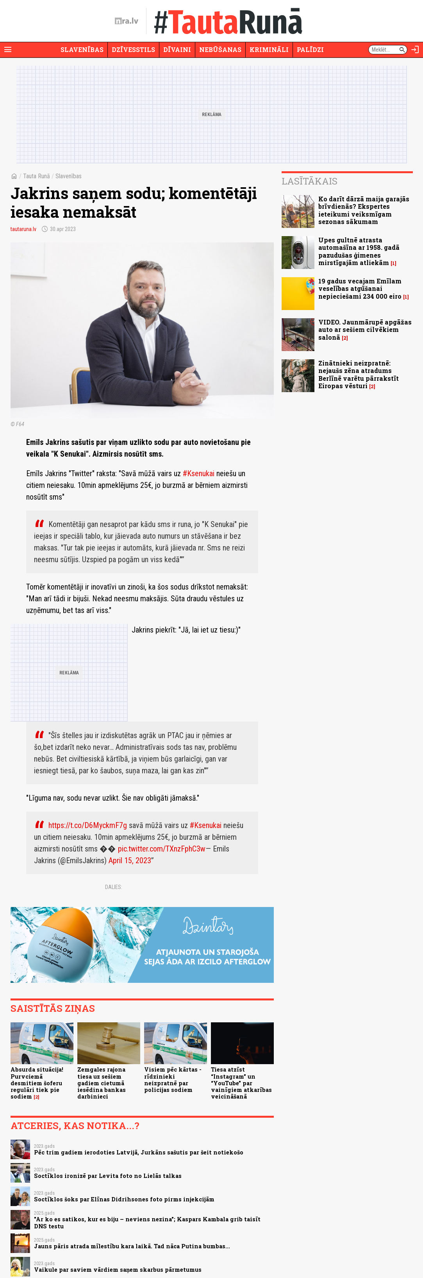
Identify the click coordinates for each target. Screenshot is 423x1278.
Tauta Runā (36, 176)
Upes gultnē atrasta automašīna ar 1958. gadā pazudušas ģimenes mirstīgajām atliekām (359, 251)
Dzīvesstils (133, 49)
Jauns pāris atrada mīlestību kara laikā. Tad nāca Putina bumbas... (132, 1246)
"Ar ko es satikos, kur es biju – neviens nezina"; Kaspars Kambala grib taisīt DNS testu (147, 1222)
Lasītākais (309, 181)
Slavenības (82, 49)
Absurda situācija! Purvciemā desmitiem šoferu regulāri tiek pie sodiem (37, 1083)
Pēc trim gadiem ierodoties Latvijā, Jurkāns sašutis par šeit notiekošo (138, 1152)
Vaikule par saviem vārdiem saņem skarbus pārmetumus (118, 1269)
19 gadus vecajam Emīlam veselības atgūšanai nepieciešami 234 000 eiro (360, 288)
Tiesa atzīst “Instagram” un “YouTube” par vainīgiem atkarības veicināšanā (241, 1083)
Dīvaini (177, 49)
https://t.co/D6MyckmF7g (87, 825)
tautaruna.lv (23, 229)
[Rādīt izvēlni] (8, 49)
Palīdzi (310, 49)
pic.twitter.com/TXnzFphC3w (161, 848)
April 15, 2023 (130, 860)
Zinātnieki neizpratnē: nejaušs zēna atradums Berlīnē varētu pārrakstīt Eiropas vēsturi (358, 374)
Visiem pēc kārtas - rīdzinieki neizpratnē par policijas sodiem (173, 1079)
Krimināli (269, 49)
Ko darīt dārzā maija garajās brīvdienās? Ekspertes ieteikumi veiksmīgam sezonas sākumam (363, 210)
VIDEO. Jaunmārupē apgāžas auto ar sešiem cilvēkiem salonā (365, 329)
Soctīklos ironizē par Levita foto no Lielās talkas (108, 1175)
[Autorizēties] (415, 49)
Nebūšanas (220, 49)
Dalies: (113, 887)
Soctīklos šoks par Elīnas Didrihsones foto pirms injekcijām (124, 1199)
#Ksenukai (198, 473)
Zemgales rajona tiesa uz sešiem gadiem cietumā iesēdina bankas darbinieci (101, 1083)
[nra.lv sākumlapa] (126, 21)
